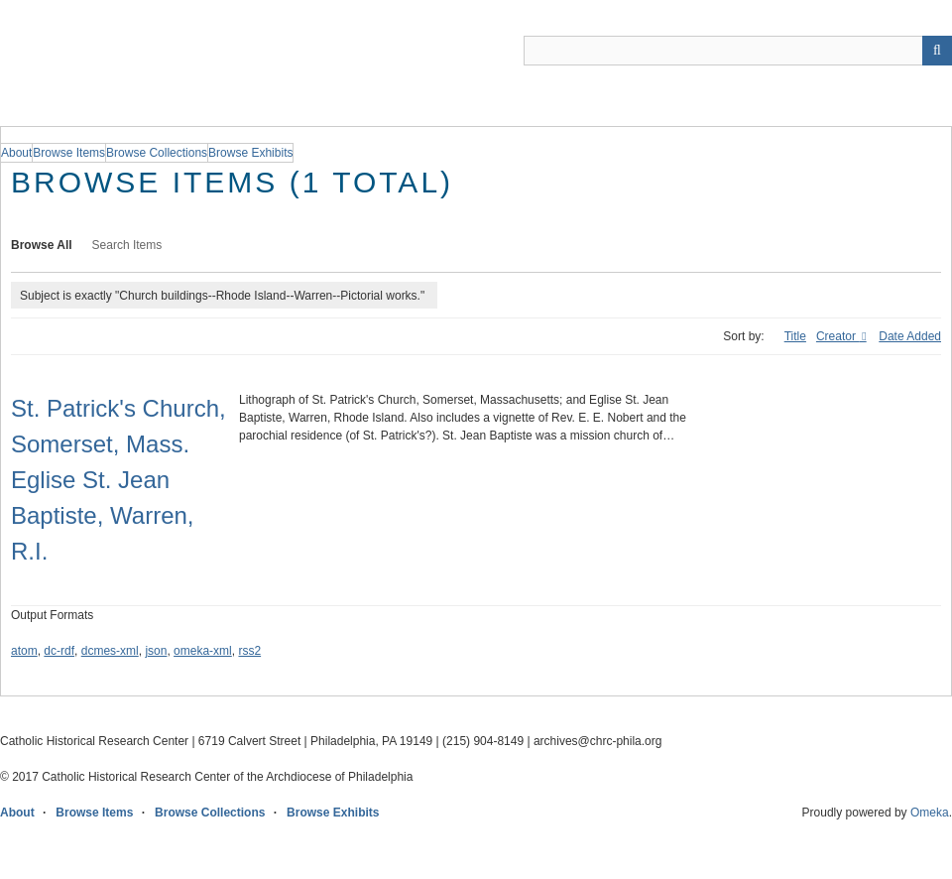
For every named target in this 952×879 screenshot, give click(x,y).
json (156, 651)
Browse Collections (210, 812)
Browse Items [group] (69, 153)
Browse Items (94, 812)
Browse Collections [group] (156, 153)
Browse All (41, 245)
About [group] (16, 153)
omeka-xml (203, 651)
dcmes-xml (110, 651)
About (17, 812)
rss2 (249, 651)
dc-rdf (59, 651)
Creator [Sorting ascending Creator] (837, 336)
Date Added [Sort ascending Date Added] (910, 336)
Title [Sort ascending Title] (795, 336)
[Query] (738, 50)
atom (24, 651)
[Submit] (937, 50)
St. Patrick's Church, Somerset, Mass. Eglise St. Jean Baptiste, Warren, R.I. (118, 480)
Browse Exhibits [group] (250, 153)
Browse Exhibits (333, 812)
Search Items (127, 245)
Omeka (929, 812)
